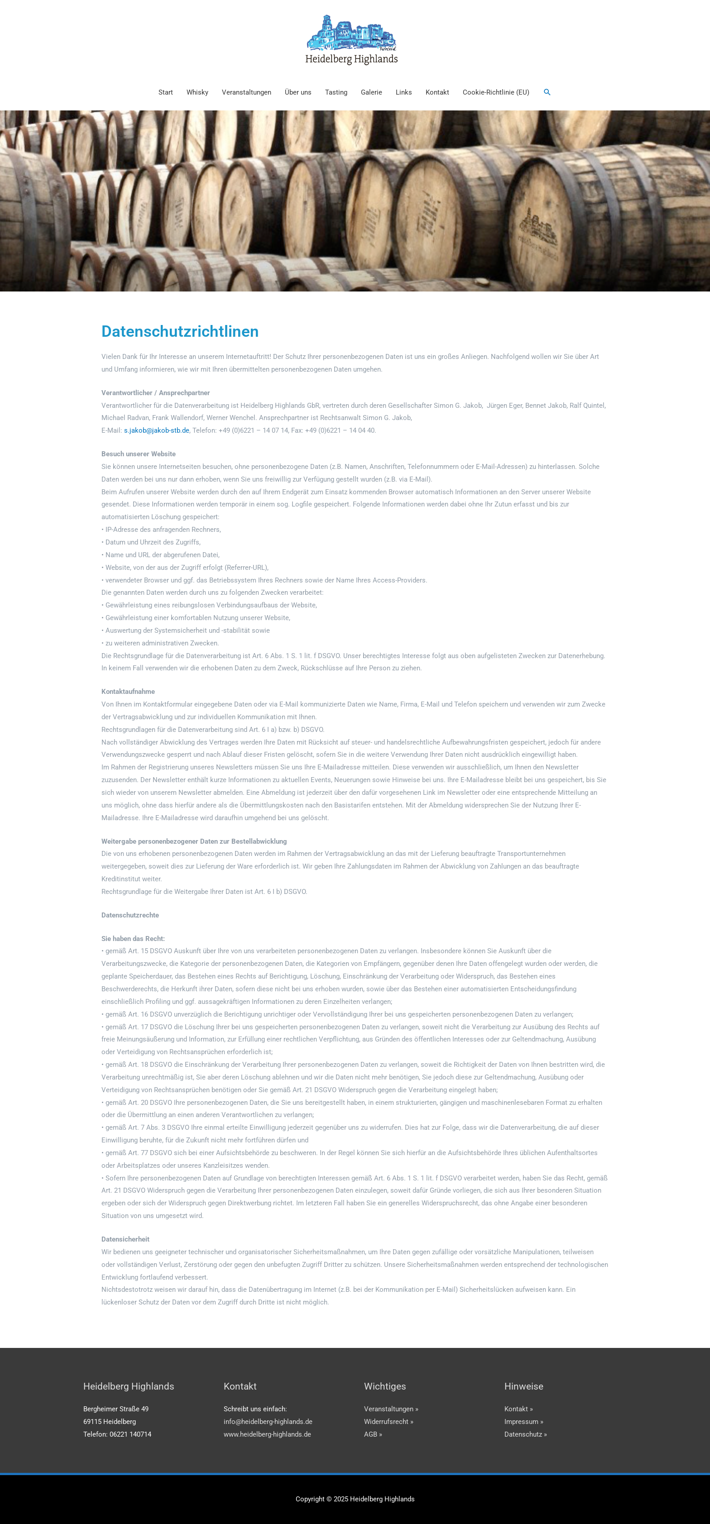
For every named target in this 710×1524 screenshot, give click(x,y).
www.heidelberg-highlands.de (267, 1434)
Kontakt (437, 92)
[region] (355, 200)
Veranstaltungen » (391, 1409)
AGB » (373, 1434)
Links (404, 92)
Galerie (371, 92)
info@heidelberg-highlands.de (268, 1422)
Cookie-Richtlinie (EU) (496, 92)
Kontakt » (518, 1409)
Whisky (197, 92)
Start (165, 92)
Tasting (336, 92)
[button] (547, 92)
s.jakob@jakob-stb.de (156, 430)
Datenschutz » (525, 1434)
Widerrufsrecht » (388, 1422)
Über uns (298, 92)
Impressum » (523, 1422)
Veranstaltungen (246, 92)
